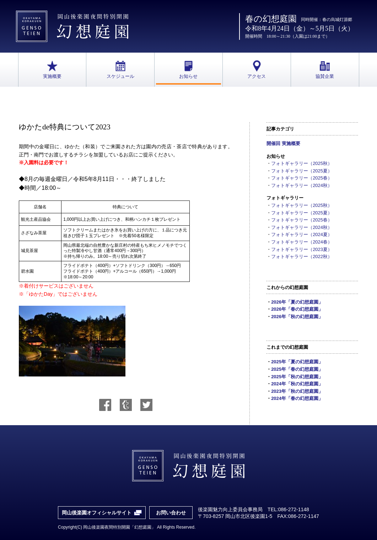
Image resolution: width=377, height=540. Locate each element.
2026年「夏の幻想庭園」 (297, 302)
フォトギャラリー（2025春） (301, 178)
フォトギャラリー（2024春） (301, 242)
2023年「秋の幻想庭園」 (297, 391)
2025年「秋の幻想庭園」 (297, 376)
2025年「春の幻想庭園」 (297, 369)
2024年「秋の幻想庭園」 (297, 383)
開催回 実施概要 (283, 143)
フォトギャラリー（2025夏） (301, 170)
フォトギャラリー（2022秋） (301, 256)
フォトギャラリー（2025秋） (301, 163)
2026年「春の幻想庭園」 (297, 309)
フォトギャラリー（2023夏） (301, 249)
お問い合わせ (171, 512)
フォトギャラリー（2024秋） (301, 185)
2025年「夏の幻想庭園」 (297, 361)
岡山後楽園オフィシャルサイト (96, 512)
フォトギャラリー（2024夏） (301, 234)
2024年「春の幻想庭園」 (297, 398)
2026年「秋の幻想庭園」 (297, 316)
